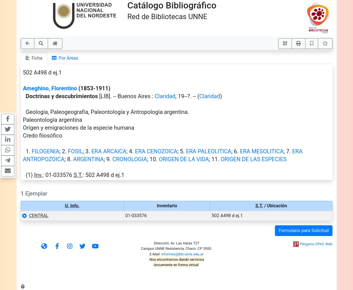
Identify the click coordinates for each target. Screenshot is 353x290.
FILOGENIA (45, 151)
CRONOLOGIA (129, 159)
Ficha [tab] (34, 58)
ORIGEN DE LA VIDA (184, 159)
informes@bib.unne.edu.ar (182, 254)
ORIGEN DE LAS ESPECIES (254, 159)
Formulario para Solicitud (304, 230)
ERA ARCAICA (108, 151)
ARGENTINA (88, 159)
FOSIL (75, 151)
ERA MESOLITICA (262, 151)
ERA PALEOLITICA (208, 151)
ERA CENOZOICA (156, 151)
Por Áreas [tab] (65, 58)
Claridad (165, 96)
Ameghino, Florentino (50, 88)
